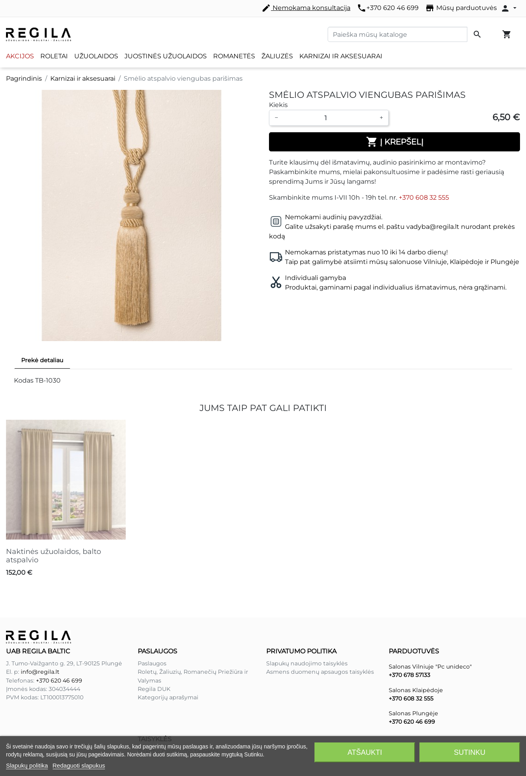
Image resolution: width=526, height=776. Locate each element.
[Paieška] (397, 34)
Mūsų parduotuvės (461, 8)
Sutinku (469, 752)
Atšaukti (365, 752)
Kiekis (278, 105)
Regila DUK (154, 689)
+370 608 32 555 (424, 197)
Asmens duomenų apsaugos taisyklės (320, 671)
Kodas (24, 380)
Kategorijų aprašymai (168, 697)
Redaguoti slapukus (79, 765)
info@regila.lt (40, 671)
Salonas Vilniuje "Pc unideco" (430, 666)
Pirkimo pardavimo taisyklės (178, 724)
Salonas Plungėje (413, 713)
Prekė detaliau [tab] (42, 360)
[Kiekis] (329, 117)
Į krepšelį (394, 142)
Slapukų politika (27, 765)
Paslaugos (152, 663)
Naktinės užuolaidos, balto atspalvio (53, 556)
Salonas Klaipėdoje (416, 690)
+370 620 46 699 (388, 8)
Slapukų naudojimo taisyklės (307, 663)
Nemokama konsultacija (305, 8)
